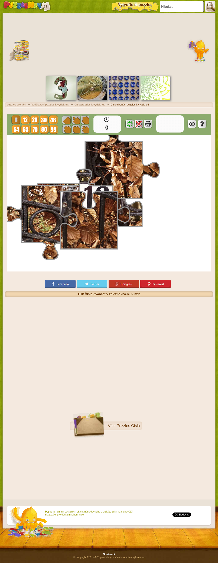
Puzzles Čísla (128, 426)
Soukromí (109, 554)
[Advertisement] (109, 44)
